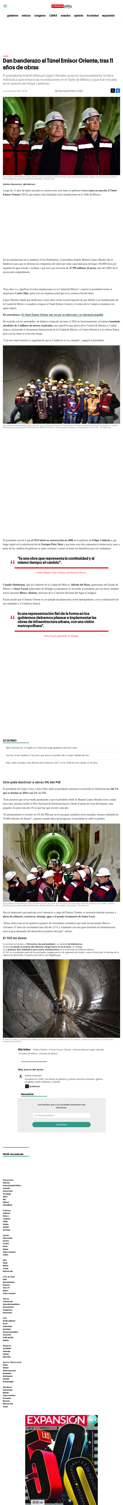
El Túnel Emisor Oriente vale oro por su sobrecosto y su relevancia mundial (62, 314)
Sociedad (92, 15)
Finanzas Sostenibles (10, 1332)
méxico (26, 15)
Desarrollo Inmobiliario (11, 1304)
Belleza (5, 1249)
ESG (4, 1199)
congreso (40, 15)
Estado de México (49, 1053)
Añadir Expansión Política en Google (70, 91)
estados (66, 15)
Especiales (7, 1356)
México (6, 1216)
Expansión (8, 1180)
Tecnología (7, 1194)
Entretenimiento (9, 1282)
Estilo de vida (8, 1271)
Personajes (7, 1398)
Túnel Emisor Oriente (60, 1049)
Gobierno (6, 1213)
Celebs (5, 1268)
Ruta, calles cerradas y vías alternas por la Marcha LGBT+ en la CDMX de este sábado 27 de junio (52, 762)
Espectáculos (8, 1238)
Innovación (7, 1334)
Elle (5, 1260)
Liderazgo (6, 1351)
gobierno (12, 15)
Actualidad (7, 1348)
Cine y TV (6, 1287)
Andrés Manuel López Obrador (89, 1049)
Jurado (5, 1406)
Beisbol (5, 1367)
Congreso (6, 1218)
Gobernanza (7, 1326)
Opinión (6, 1227)
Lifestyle (6, 1379)
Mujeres (6, 1202)
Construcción (8, 1301)
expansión (108, 15)
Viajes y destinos (9, 1395)
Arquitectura (7, 1310)
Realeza (6, 1240)
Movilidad (7, 1329)
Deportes (6, 1285)
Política (7, 1210)
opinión (78, 15)
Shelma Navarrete (33, 1075)
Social (5, 1323)
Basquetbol (7, 1373)
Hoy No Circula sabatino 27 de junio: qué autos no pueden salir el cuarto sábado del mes (47, 755)
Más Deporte (8, 1376)
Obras (5, 1196)
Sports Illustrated (12, 1362)
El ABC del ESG (8, 1337)
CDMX (53, 15)
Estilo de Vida (8, 1403)
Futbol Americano (9, 1370)
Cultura (5, 1254)
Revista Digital (8, 1381)
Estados (6, 1224)
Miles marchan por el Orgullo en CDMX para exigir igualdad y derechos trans (41, 747)
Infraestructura (8, 1307)
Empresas (6, 1182)
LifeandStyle (7, 1205)
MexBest (7, 1387)
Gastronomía (7, 1390)
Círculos (6, 1243)
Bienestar (6, 1401)
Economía (6, 1188)
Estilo (5, 1279)
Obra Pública (41, 1049)
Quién (6, 1235)
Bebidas (6, 1392)
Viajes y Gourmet (9, 1252)
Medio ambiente (9, 1320)
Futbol (5, 1365)
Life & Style (9, 1276)
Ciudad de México (29, 1053)
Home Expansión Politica (12, 1185)
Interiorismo (7, 1312)
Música (5, 1290)
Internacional (8, 1191)
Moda (5, 1246)
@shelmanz (29, 184)
